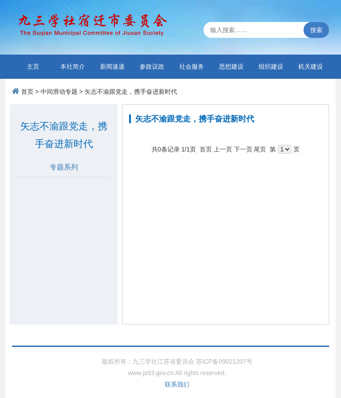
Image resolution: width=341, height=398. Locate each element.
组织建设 (271, 66)
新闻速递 (112, 66)
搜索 (316, 29)
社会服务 (191, 66)
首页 (27, 91)
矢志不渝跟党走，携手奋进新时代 (131, 91)
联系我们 (177, 384)
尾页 (260, 149)
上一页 (223, 149)
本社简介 (72, 66)
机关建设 (310, 66)
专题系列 (64, 167)
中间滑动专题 (59, 91)
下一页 (243, 149)
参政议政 (152, 66)
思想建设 (231, 66)
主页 (33, 66)
